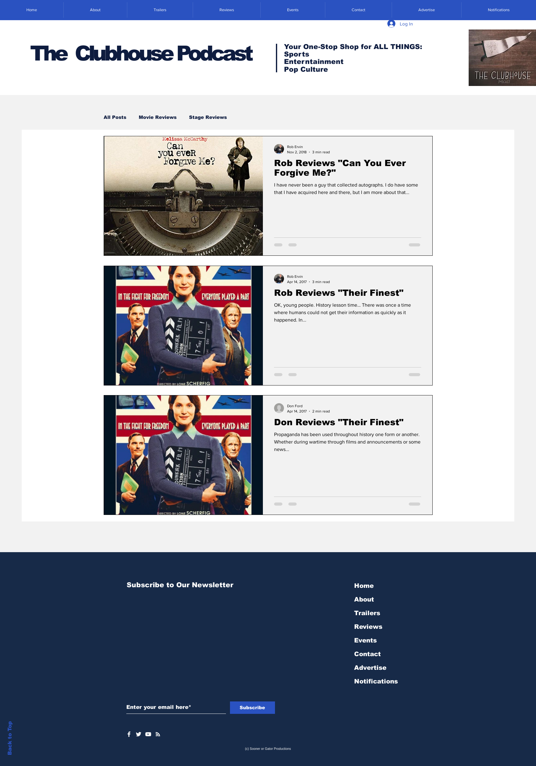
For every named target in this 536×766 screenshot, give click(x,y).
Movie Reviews (158, 117)
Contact (367, 654)
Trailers (367, 613)
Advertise (370, 667)
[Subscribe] (252, 707)
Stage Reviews (208, 117)
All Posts (115, 117)
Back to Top (10, 738)
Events (365, 640)
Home (364, 585)
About (364, 599)
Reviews (368, 626)
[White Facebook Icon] (129, 734)
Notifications (376, 681)
